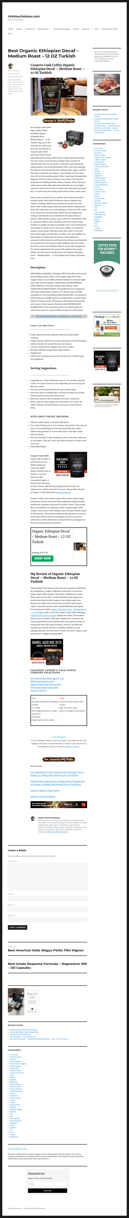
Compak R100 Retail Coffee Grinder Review (24, 1032)
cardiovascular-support (18, 1064)
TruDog (12, 1135)
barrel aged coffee (14, 80)
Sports (12, 1125)
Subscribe (47, 1191)
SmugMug (13, 1123)
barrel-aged (12, 82)
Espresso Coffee (15, 1087)
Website (11, 915)
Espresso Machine (16, 1089)
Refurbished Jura (15, 1121)
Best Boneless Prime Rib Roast (20, 1034)
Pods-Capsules (15, 1119)
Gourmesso (14, 1096)
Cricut (12, 1075)
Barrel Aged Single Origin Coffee (44, 687)
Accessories (14, 1055)
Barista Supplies (15, 1061)
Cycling (12, 1077)
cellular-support (15, 1066)
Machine (13, 1107)
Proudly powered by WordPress (34, 1208)
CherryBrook (14, 1068)
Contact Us (30, 29)
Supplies (13, 1128)
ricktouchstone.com (24, 16)
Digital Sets (13, 1082)
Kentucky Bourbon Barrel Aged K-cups (47, 678)
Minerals (13, 1112)
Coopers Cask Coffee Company (43, 615)
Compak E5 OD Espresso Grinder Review (23, 1030)
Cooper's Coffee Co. (39, 690)
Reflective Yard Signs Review (43, 797)
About (19, 29)
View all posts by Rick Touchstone (56, 832)
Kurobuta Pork (15, 1105)
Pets (97, 29)
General (12, 1093)
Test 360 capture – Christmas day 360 (23, 1037)
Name (11, 894)
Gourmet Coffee (15, 1098)
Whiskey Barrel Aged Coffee (42, 681)
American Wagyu (15, 1057)
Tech (10, 34)
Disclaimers (43, 29)
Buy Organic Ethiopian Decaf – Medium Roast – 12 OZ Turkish (58, 316)
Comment (13, 861)
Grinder (12, 1100)
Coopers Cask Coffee (15, 77)
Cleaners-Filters (15, 1071)
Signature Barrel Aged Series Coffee (46, 684)
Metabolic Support (16, 1109)
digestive (13, 1080)
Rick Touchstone (13, 70)
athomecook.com (63, 492)
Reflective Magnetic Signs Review (45, 790)
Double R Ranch (15, 1084)
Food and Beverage (61, 29)
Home (10, 29)
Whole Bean (14, 1137)
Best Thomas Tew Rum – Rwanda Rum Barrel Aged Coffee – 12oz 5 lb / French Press (39, 1039)
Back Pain (13, 1059)
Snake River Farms (110, 29)
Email (11, 905)
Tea (11, 1130)
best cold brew (18, 84)
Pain (11, 1114)
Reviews (85, 29)
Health (76, 29)
